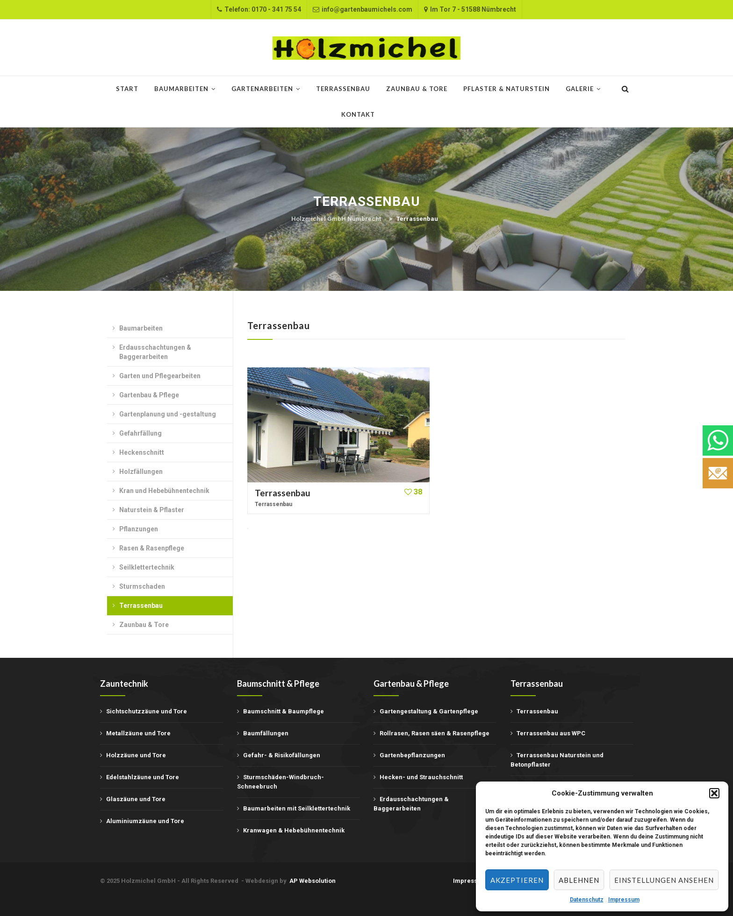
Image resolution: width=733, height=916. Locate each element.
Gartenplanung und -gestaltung (167, 414)
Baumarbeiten (181, 88)
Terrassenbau (343, 88)
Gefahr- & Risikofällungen (281, 755)
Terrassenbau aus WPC (551, 733)
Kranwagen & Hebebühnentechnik (294, 830)
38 (413, 491)
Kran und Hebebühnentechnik (164, 490)
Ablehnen (579, 880)
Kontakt (358, 114)
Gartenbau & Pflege (149, 395)
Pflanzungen (138, 529)
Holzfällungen (141, 471)
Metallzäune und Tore (138, 733)
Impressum (624, 899)
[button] (714, 793)
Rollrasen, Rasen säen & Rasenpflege (434, 733)
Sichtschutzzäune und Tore (146, 711)
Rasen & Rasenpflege (151, 548)
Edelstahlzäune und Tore (142, 777)
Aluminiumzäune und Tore (145, 820)
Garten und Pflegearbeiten (160, 376)
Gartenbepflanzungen (412, 755)
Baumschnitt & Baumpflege (283, 711)
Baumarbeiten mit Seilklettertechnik (296, 808)
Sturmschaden (142, 586)
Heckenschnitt (141, 452)
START (127, 88)
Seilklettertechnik (146, 567)
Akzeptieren (517, 880)
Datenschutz (587, 899)
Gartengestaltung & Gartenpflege (429, 711)
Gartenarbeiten (262, 88)
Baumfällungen (265, 733)
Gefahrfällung (140, 433)
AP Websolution (312, 880)
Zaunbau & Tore (416, 88)
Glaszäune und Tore (135, 799)
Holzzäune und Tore (136, 755)
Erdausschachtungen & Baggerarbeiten (155, 352)
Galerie (580, 88)
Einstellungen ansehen (664, 880)
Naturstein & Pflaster (151, 510)
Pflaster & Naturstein (506, 88)
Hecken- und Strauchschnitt (421, 777)
